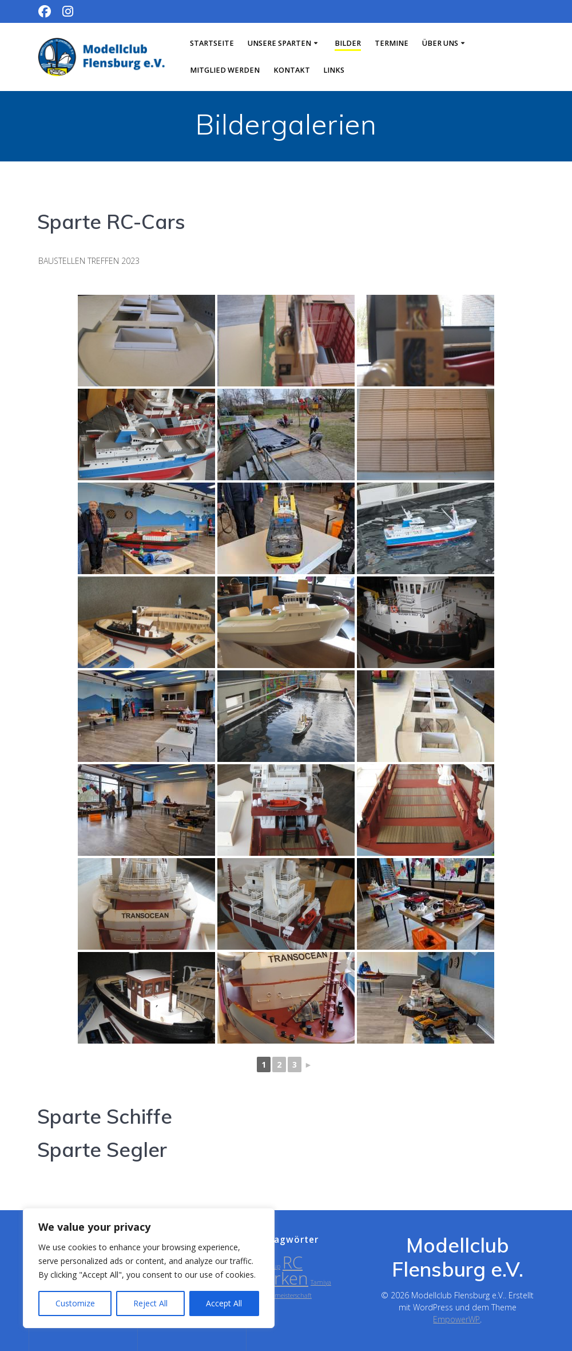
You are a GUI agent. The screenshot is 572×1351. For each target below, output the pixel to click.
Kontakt (291, 70)
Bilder (348, 43)
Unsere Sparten (279, 43)
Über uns (440, 43)
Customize (75, 1303)
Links (333, 70)
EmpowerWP (456, 1319)
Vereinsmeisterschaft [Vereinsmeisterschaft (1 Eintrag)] (283, 1295)
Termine (391, 43)
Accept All (224, 1303)
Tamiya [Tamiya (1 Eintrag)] (321, 1282)
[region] (149, 1268)
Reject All (150, 1303)
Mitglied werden (225, 70)
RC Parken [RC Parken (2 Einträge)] (281, 1270)
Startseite (212, 43)
